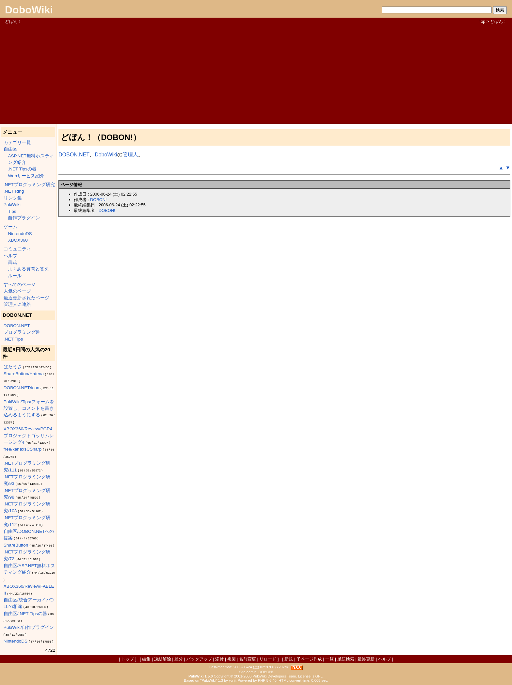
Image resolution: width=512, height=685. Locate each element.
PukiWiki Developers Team (274, 676)
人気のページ (17, 291)
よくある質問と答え (28, 268)
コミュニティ (17, 249)
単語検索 (345, 659)
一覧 (329, 659)
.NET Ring (14, 191)
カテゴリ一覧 (17, 142)
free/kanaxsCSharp (22, 449)
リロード (267, 659)
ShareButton (16, 545)
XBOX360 (17, 240)
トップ (127, 659)
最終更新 (366, 659)
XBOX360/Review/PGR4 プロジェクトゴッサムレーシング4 (29, 435)
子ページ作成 (309, 659)
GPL (319, 676)
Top (482, 21)
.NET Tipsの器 (22, 169)
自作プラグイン (24, 217)
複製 (231, 659)
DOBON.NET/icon (22, 387)
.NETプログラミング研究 (29, 184)
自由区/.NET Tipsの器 (25, 613)
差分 (178, 659)
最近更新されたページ (26, 297)
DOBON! (98, 199)
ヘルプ (10, 255)
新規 (288, 659)
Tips (12, 211)
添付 (219, 659)
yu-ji (232, 680)
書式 (12, 262)
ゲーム (10, 226)
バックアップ (199, 659)
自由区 (10, 149)
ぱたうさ (13, 366)
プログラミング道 (22, 332)
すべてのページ (20, 284)
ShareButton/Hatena (24, 373)
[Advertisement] (256, 73)
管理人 (130, 154)
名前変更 (247, 659)
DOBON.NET (17, 325)
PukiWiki (12, 204)
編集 (146, 659)
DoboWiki (29, 10)
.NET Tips (13, 339)
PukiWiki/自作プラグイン (29, 627)
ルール (15, 275)
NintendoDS (20, 233)
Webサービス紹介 (26, 175)
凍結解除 (162, 659)
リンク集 (13, 198)
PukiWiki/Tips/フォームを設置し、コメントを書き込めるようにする (29, 408)
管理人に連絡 (17, 304)
